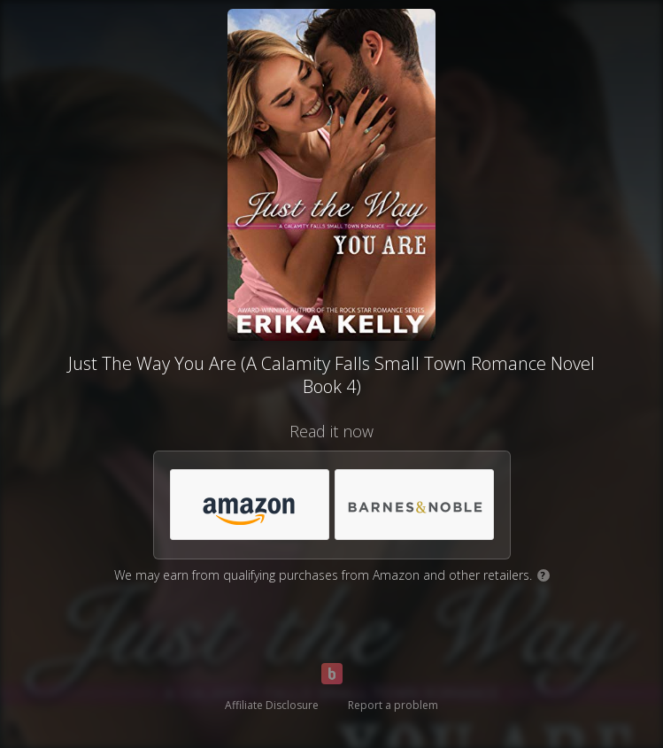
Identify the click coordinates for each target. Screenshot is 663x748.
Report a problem (393, 705)
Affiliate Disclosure (272, 705)
